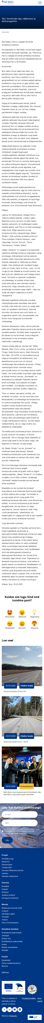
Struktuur (5, 892)
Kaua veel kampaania (10, 923)
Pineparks (13, 1016)
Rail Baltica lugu (8, 859)
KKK (3, 972)
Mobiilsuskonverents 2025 (12, 908)
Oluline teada (27, 685)
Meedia (5, 904)
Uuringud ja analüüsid (10, 898)
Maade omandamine (9, 947)
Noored (5, 966)
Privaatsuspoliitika (29, 998)
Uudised (5, 911)
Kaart (7, 972)
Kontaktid (5, 886)
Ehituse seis (6, 938)
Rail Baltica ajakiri (8, 914)
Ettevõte (5, 883)
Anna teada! (39, 999)
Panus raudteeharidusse (11, 963)
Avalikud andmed (8, 895)
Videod (5, 920)
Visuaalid (5, 917)
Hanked (5, 889)
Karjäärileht (6, 960)
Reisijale (5, 950)
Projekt (5, 855)
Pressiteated (27, 786)
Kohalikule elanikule (10, 929)
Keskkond (6, 862)
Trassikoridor (7, 867)
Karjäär (5, 957)
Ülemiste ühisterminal (10, 876)
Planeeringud (7, 865)
